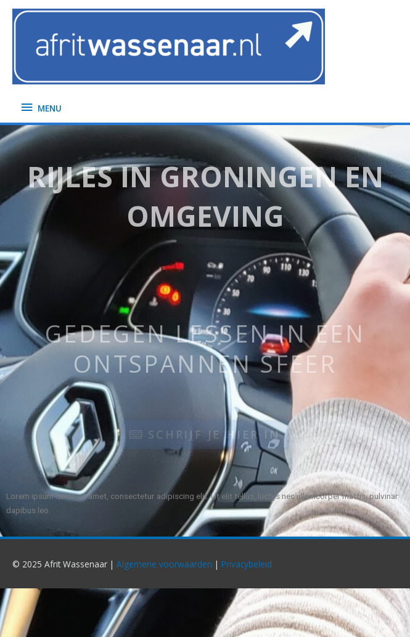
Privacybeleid (246, 564)
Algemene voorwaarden (164, 564)
